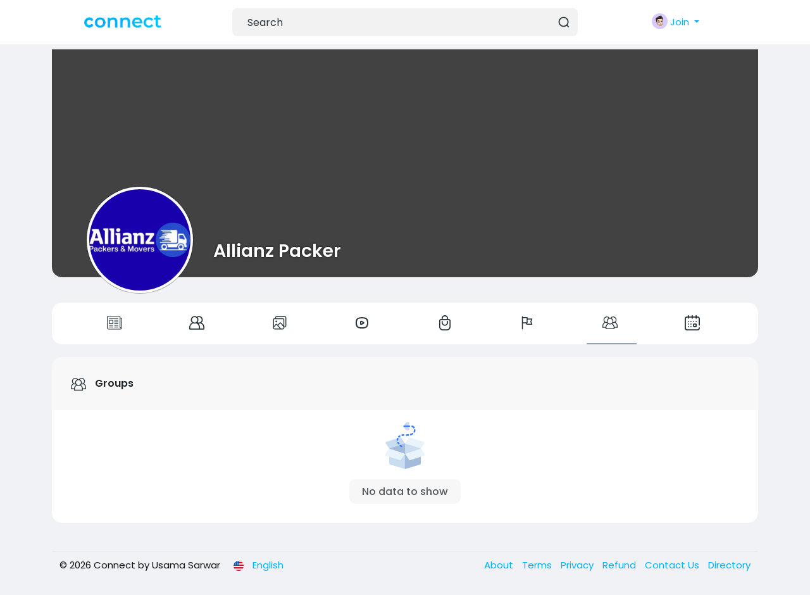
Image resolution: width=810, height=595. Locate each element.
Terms (538, 565)
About (500, 565)
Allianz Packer (277, 250)
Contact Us (673, 565)
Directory (729, 565)
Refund (620, 565)
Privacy (578, 565)
